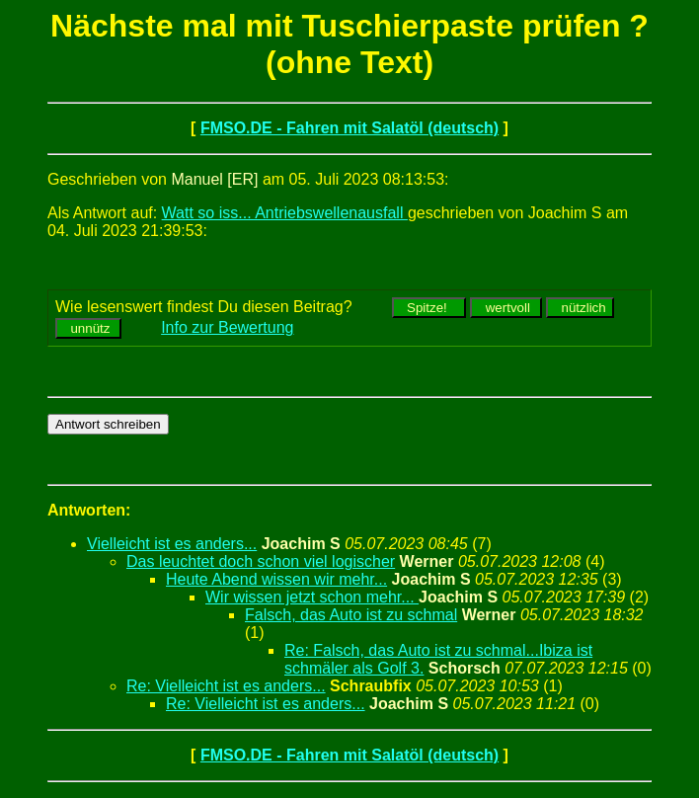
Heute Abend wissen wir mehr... (276, 579)
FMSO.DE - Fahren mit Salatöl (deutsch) (349, 128)
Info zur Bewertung (227, 327)
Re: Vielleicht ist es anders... (226, 686)
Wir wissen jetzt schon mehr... (312, 597)
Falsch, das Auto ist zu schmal (351, 614)
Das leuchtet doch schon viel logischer (260, 561)
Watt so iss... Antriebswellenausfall (285, 212)
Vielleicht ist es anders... (172, 543)
